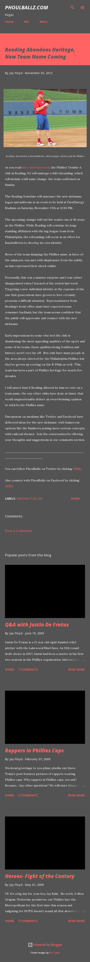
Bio (26, 22)
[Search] (72, 7)
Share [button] (75, 498)
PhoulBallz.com (26, 7)
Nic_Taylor (54, 952)
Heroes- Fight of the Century (39, 876)
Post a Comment (18, 531)
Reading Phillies (30, 498)
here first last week (35, 167)
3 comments (28, 795)
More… (45, 22)
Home (9, 22)
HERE (77, 469)
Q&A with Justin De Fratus (37, 624)
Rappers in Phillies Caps (34, 750)
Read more (76, 669)
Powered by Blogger (45, 945)
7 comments (28, 669)
